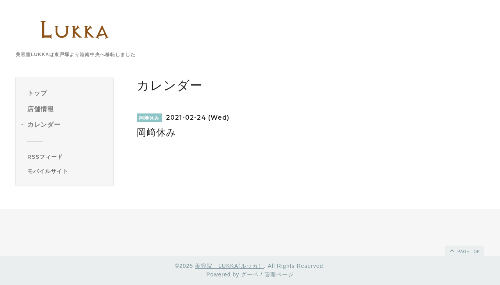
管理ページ (279, 274)
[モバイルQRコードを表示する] (67, 171)
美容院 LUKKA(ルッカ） (229, 266)
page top (464, 250)
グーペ (250, 274)
